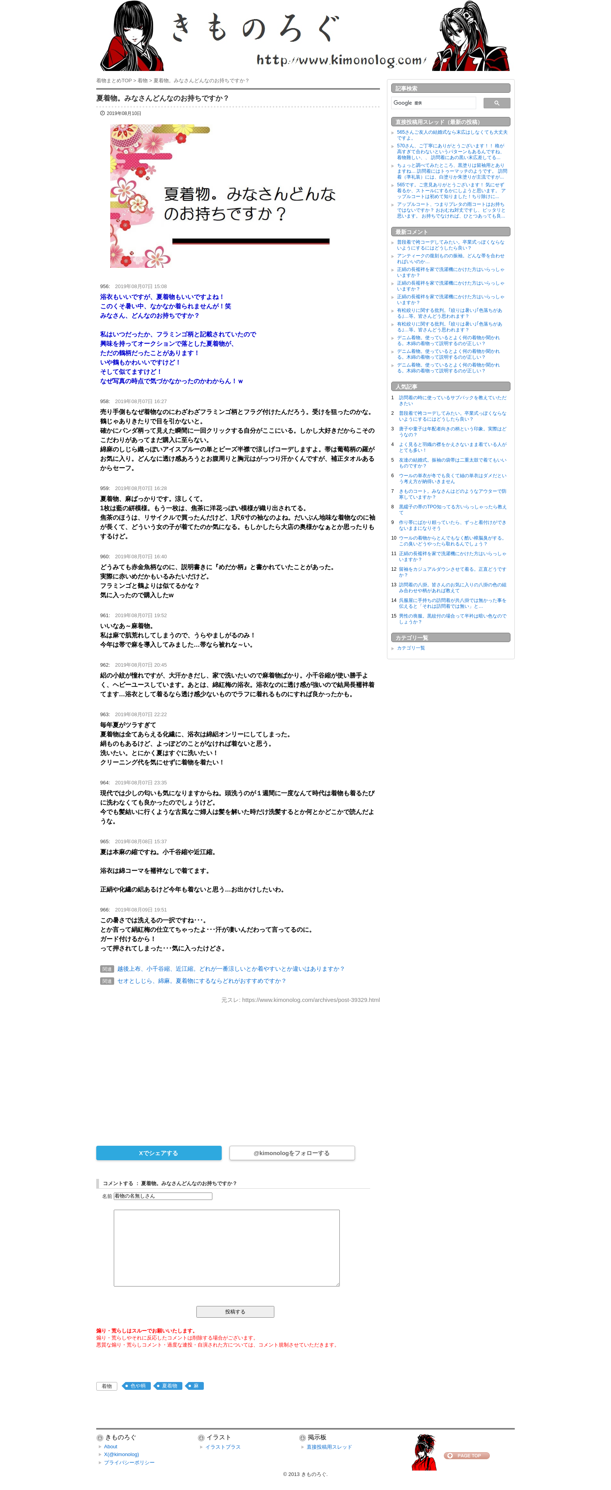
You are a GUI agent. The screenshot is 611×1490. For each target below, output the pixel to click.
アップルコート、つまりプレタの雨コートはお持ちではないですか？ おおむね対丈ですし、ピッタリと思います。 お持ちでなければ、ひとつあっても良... (451, 210)
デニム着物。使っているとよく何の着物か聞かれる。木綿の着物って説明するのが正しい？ (448, 340)
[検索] (433, 102)
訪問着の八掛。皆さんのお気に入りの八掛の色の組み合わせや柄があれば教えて (453, 587)
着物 (107, 1386)
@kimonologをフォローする (292, 1153)
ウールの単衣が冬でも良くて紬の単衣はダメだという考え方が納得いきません (453, 478)
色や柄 (138, 1386)
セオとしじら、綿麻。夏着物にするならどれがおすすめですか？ (202, 980)
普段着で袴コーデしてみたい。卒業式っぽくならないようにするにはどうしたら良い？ (451, 245)
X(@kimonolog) (121, 1454)
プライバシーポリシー (129, 1462)
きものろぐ (314, 1474)
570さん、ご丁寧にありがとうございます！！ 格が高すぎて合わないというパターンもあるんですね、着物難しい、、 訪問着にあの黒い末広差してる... (451, 151)
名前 (107, 1196)
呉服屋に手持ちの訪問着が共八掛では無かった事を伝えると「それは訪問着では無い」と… (453, 603)
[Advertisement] (238, 1069)
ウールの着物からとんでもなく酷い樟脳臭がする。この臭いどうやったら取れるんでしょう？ (453, 541)
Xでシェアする (158, 1153)
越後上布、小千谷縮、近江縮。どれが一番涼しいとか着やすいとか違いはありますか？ (231, 968)
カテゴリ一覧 (411, 648)
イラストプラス (223, 1447)
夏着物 (169, 1386)
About (110, 1446)
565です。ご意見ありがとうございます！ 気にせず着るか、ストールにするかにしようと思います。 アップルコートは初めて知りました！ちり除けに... (451, 190)
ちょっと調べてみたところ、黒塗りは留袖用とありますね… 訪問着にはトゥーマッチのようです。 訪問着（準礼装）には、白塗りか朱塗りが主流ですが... (452, 171)
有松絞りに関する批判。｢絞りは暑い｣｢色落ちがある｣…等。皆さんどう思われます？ (449, 313)
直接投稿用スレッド (329, 1447)
